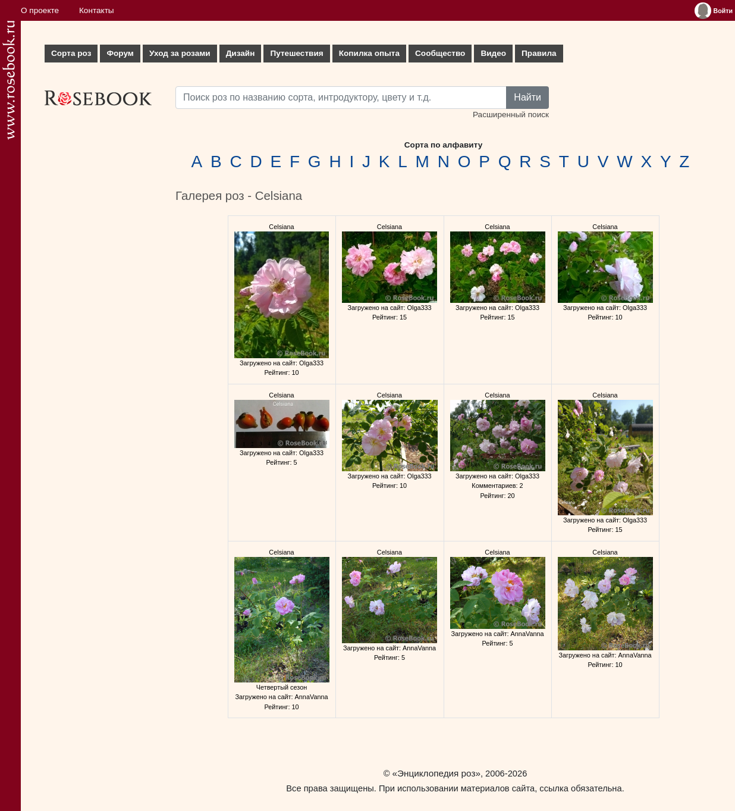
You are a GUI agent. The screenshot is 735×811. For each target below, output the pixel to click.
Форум (119, 53)
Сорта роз (71, 53)
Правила (539, 53)
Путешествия (296, 53)
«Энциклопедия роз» (436, 773)
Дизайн (240, 53)
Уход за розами (180, 53)
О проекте (40, 10)
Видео (493, 53)
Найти (527, 97)
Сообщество (440, 53)
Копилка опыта (369, 53)
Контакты (96, 10)
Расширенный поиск (511, 114)
